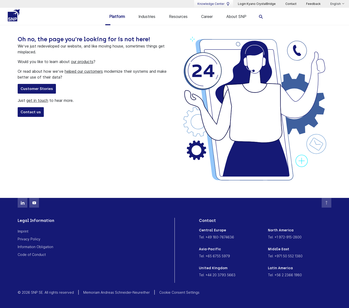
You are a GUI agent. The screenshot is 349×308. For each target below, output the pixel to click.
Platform (117, 16)
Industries (146, 16)
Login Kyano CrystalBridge (257, 4)
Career (207, 16)
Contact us (31, 112)
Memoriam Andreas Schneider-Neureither (116, 292)
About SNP (236, 16)
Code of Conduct (32, 254)
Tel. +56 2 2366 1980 (285, 275)
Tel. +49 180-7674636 (216, 237)
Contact (290, 4)
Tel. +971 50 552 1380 (285, 256)
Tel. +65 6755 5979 (214, 256)
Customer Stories (37, 88)
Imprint (23, 231)
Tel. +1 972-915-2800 (285, 237)
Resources (178, 16)
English (335, 3)
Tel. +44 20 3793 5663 (217, 275)
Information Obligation (35, 247)
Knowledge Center (213, 4)
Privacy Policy (29, 239)
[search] (261, 16)
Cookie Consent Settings (179, 292)
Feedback (313, 4)
